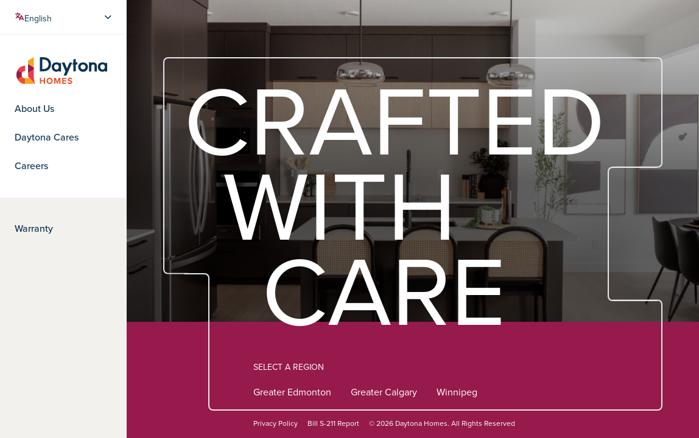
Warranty (34, 228)
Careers (31, 166)
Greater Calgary (384, 393)
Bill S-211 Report (333, 424)
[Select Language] (64, 17)
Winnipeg (457, 393)
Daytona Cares (47, 137)
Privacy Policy (275, 424)
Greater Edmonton (292, 393)
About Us (34, 109)
